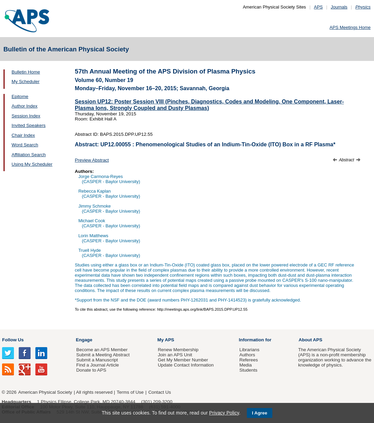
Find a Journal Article (97, 365)
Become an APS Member (102, 349)
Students (248, 370)
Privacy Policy (224, 413)
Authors (247, 354)
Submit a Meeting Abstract (103, 354)
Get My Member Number (183, 359)
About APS (310, 339)
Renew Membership (178, 349)
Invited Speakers (29, 125)
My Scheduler (25, 81)
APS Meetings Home (350, 27)
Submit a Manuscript (97, 359)
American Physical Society (45, 392)
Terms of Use (130, 392)
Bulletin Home (26, 72)
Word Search (25, 144)
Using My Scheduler (32, 164)
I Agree (259, 413)
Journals (339, 7)
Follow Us (12, 339)
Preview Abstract (92, 160)
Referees (248, 359)
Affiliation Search (29, 154)
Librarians (249, 349)
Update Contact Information (186, 365)
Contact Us (159, 392)
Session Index (26, 115)
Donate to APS (91, 370)
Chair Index (23, 135)
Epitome (20, 96)
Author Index (24, 106)
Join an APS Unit (175, 354)
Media (245, 365)
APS (318, 7)
